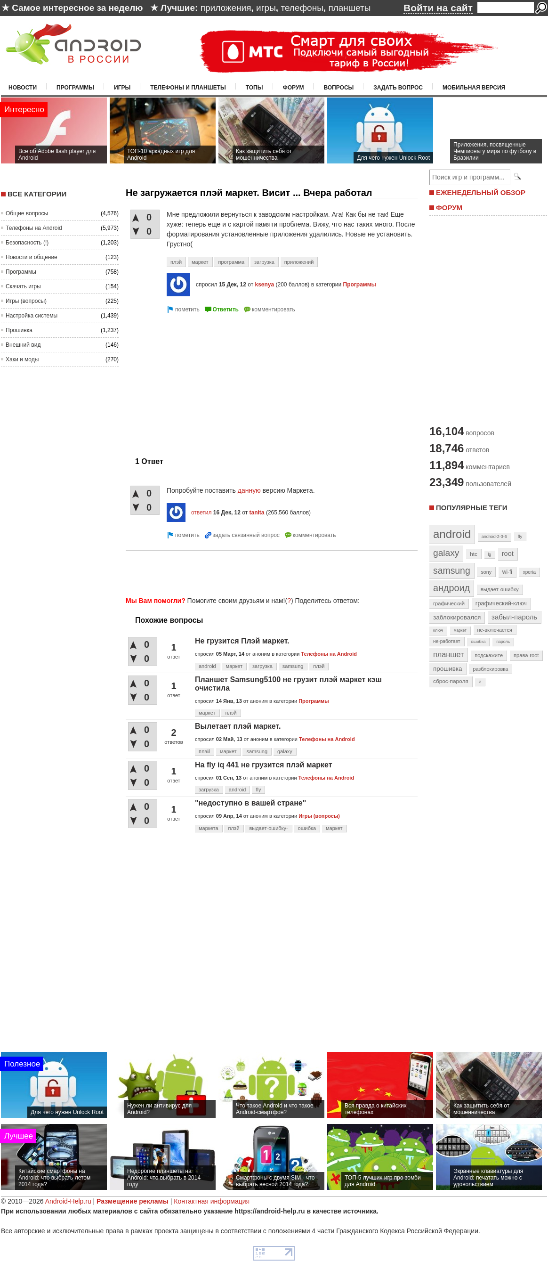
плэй (176, 262)
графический (449, 603)
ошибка (307, 828)
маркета (208, 828)
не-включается (494, 630)
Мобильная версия (474, 87)
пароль (503, 641)
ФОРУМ (449, 208)
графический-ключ (501, 603)
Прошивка (19, 330)
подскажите (489, 655)
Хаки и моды (22, 359)
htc (473, 554)
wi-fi (507, 572)
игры (266, 8)
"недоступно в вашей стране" (250, 803)
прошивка (447, 668)
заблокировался (457, 617)
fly (258, 789)
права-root (526, 655)
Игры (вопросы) (26, 301)
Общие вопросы (27, 213)
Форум (293, 87)
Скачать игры (23, 286)
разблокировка (490, 669)
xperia (529, 572)
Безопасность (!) (27, 242)
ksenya (264, 284)
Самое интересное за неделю (77, 8)
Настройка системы (31, 315)
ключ (438, 630)
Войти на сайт (438, 7)
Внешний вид (23, 345)
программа (231, 262)
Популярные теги (471, 508)
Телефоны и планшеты (188, 87)
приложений (299, 262)
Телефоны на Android (34, 228)
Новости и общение (31, 257)
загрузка (264, 262)
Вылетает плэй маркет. (238, 726)
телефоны (302, 8)
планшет (448, 654)
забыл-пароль (514, 617)
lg (489, 554)
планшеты (349, 8)
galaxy (284, 751)
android (207, 666)
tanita (257, 512)
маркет (200, 262)
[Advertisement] (269, 572)
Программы (75, 87)
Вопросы (338, 87)
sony (486, 572)
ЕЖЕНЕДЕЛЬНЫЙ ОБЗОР (480, 192)
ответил (201, 512)
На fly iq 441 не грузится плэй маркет (263, 765)
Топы (254, 87)
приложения (226, 8)
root (508, 553)
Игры (122, 87)
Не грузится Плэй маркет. (242, 641)
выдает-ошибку (500, 589)
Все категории (37, 194)
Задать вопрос (398, 87)
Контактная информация (212, 1201)
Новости (22, 87)
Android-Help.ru (68, 1201)
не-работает (446, 641)
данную (249, 490)
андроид (451, 588)
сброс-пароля (450, 681)
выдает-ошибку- (268, 828)
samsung (293, 666)
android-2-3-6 (494, 536)
